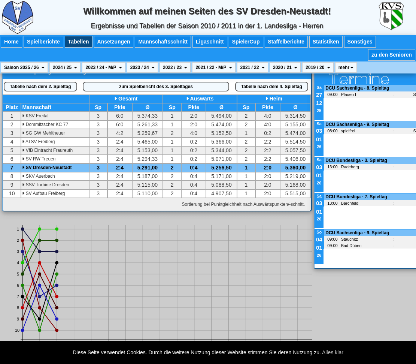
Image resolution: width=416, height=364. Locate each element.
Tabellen (78, 42)
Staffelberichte (286, 42)
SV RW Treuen (38, 159)
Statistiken (326, 42)
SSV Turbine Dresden (45, 184)
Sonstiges (360, 42)
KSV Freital (35, 115)
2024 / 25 (65, 67)
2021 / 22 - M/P (213, 67)
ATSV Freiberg (38, 141)
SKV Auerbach (38, 176)
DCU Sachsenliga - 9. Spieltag (357, 124)
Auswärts (202, 99)
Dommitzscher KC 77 (45, 124)
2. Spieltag (40, 86)
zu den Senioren (391, 55)
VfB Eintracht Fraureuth (47, 150)
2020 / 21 (285, 67)
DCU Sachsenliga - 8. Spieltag (357, 88)
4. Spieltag (271, 86)
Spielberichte (43, 42)
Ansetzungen (113, 42)
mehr (346, 67)
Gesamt (127, 99)
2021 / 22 (252, 67)
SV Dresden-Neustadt (47, 167)
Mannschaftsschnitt (162, 42)
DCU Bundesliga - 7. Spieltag (356, 196)
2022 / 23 (175, 67)
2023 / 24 (142, 67)
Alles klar (332, 352)
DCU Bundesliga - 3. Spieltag (356, 160)
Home (11, 42)
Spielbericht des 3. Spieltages (156, 86)
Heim (276, 99)
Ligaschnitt (210, 42)
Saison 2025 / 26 (24, 67)
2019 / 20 (318, 67)
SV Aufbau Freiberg (43, 193)
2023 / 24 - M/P (103, 67)
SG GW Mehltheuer (43, 133)
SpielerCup (246, 42)
